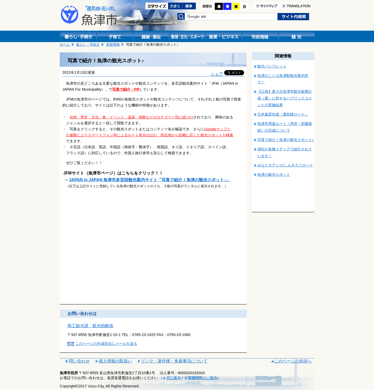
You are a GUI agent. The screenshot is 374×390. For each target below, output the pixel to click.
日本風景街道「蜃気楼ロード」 (282, 114)
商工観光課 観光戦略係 (90, 326)
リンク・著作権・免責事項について (174, 361)
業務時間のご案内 (202, 378)
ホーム (65, 44)
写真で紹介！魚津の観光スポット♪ (285, 140)
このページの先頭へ (293, 361)
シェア (217, 74)
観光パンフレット (271, 66)
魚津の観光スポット (273, 174)
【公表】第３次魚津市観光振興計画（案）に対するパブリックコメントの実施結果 (284, 98)
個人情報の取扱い (115, 361)
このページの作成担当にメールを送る (106, 343)
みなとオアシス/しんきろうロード (285, 165)
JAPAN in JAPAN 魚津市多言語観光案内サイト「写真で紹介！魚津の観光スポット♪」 (149, 180)
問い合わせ (79, 361)
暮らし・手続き (88, 44)
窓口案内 (173, 378)
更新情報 (113, 44)
